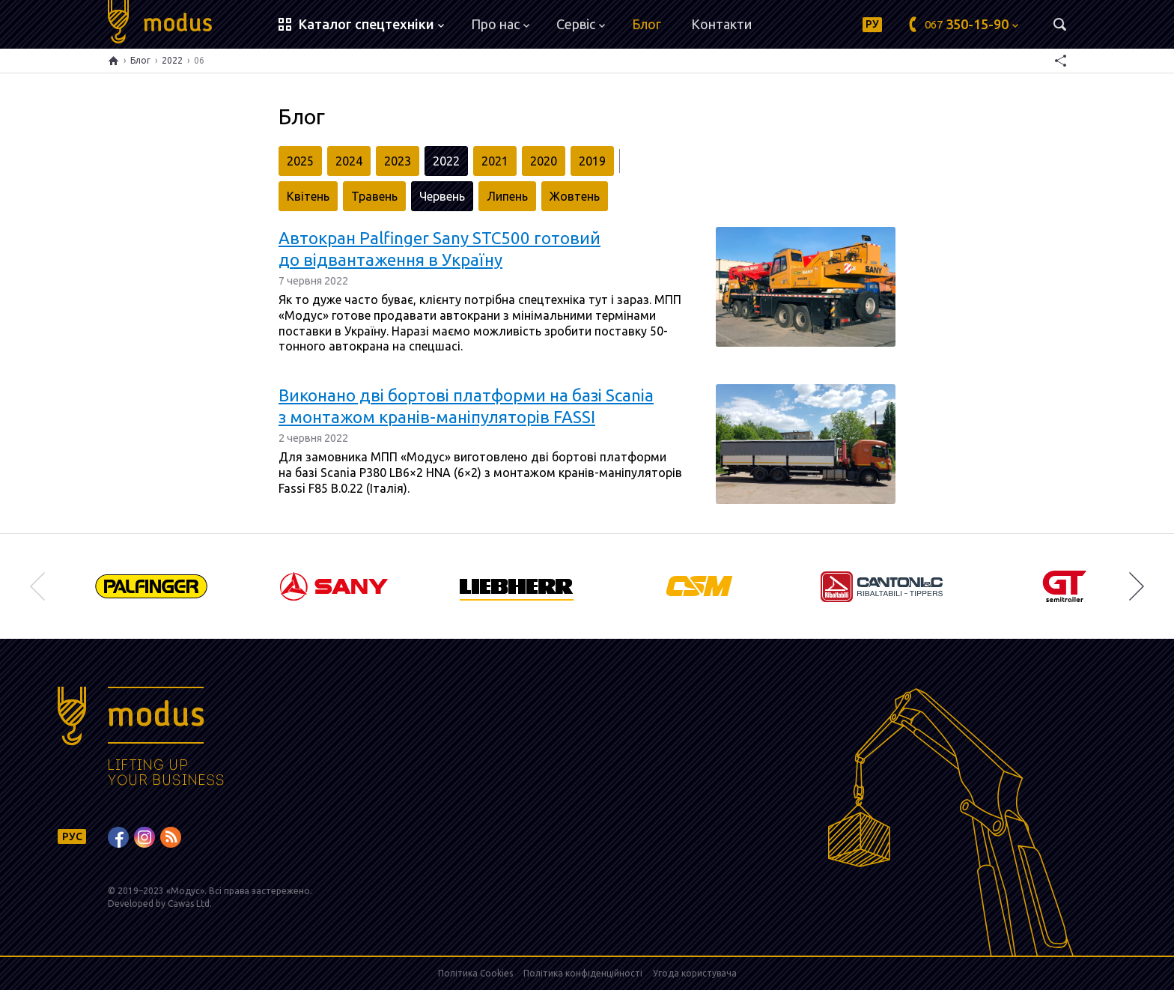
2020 (543, 161)
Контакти (721, 23)
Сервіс (580, 23)
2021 (494, 161)
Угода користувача (695, 973)
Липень (507, 196)
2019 (592, 161)
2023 (397, 161)
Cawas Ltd (189, 903)
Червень (442, 196)
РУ (872, 24)
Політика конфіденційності (582, 973)
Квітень (308, 196)
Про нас (500, 23)
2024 (348, 161)
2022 (172, 60)
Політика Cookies (475, 973)
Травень (374, 196)
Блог (646, 23)
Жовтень (575, 196)
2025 (300, 161)
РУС (72, 836)
